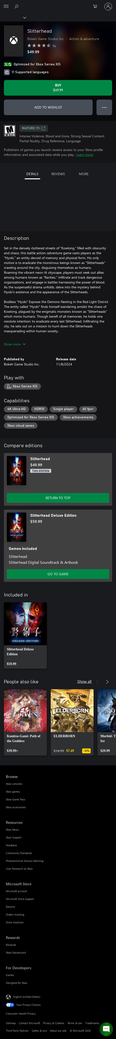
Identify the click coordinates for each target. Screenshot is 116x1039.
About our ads (58, 1030)
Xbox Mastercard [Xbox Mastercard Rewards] (16, 952)
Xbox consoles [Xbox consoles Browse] (14, 783)
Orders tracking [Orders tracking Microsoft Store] (15, 914)
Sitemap (11, 1023)
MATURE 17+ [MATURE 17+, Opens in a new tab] (33, 128)
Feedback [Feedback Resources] (11, 845)
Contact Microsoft (29, 1023)
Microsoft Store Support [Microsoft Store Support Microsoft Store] (20, 898)
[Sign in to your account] (108, 6)
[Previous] (97, 681)
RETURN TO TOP (58, 497)
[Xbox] (13, 17)
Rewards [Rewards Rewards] (11, 944)
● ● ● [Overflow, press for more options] (104, 107)
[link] (25, 635)
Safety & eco (39, 1030)
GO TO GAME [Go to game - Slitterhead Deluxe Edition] (58, 574)
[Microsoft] (58, 4)
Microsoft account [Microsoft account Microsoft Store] (16, 891)
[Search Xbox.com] (17, 6)
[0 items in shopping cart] (96, 6)
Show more (15, 344)
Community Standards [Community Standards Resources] (19, 853)
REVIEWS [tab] (58, 173)
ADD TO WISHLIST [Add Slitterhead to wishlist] (48, 107)
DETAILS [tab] (32, 173)
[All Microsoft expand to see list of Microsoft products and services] (6, 6)
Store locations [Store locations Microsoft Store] (15, 922)
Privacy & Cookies (53, 1023)
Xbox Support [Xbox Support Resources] (13, 837)
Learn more (84, 154)
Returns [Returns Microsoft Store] (10, 906)
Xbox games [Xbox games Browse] (13, 791)
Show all (84, 681)
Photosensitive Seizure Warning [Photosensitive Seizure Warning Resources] (24, 860)
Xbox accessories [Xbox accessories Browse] (16, 807)
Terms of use (75, 1023)
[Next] (107, 681)
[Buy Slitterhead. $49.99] (58, 88)
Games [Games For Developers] (10, 975)
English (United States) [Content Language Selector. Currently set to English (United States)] (26, 996)
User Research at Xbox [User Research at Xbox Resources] (19, 868)
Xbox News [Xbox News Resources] (12, 829)
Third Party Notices (17, 1030)
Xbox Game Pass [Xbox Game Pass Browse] (15, 799)
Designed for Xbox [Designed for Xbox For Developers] (16, 982)
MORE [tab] (83, 173)
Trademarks (92, 1023)
